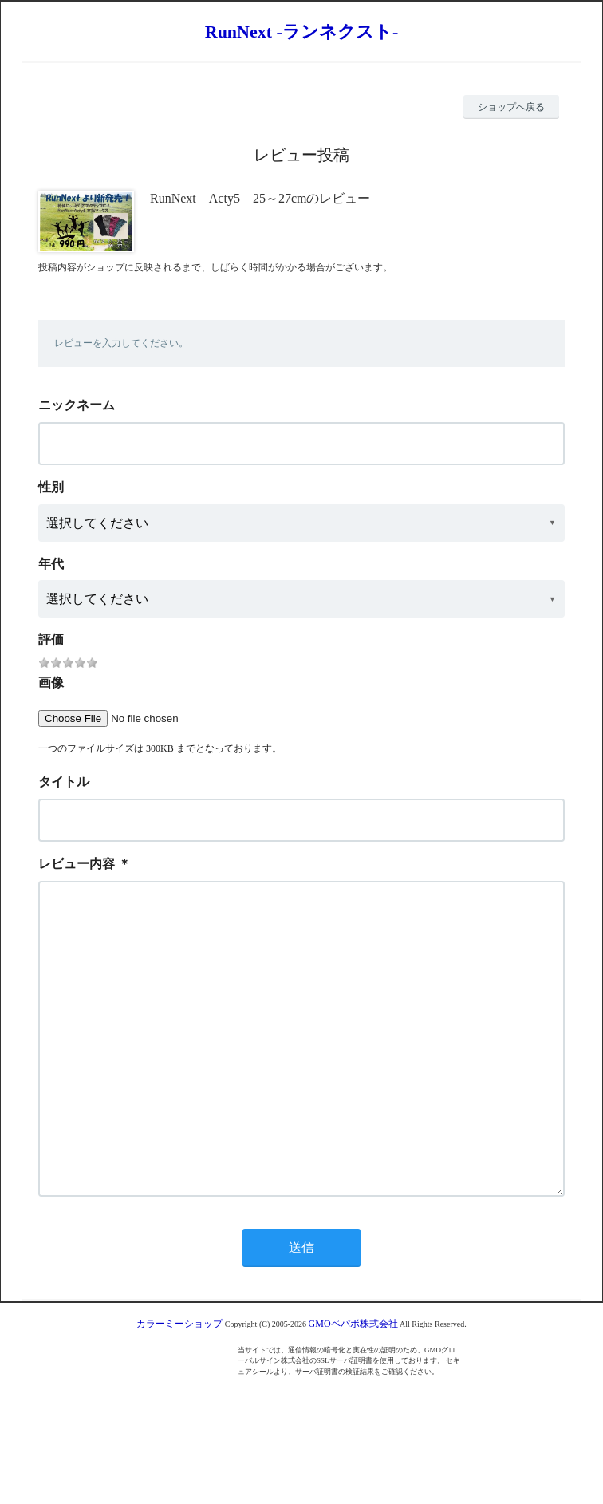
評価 (51, 639)
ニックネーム (76, 405)
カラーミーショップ (179, 1387)
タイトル (63, 781)
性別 (51, 487)
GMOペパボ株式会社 (353, 1387)
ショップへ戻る (511, 107)
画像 (51, 682)
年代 (51, 563)
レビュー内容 (76, 863)
